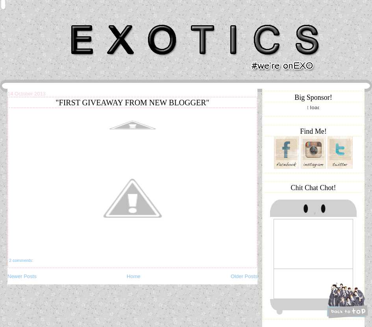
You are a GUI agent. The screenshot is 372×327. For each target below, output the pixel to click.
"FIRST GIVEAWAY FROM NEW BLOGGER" (132, 102)
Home (134, 276)
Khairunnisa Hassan (93, 21)
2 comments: (21, 260)
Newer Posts (22, 276)
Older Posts (244, 276)
